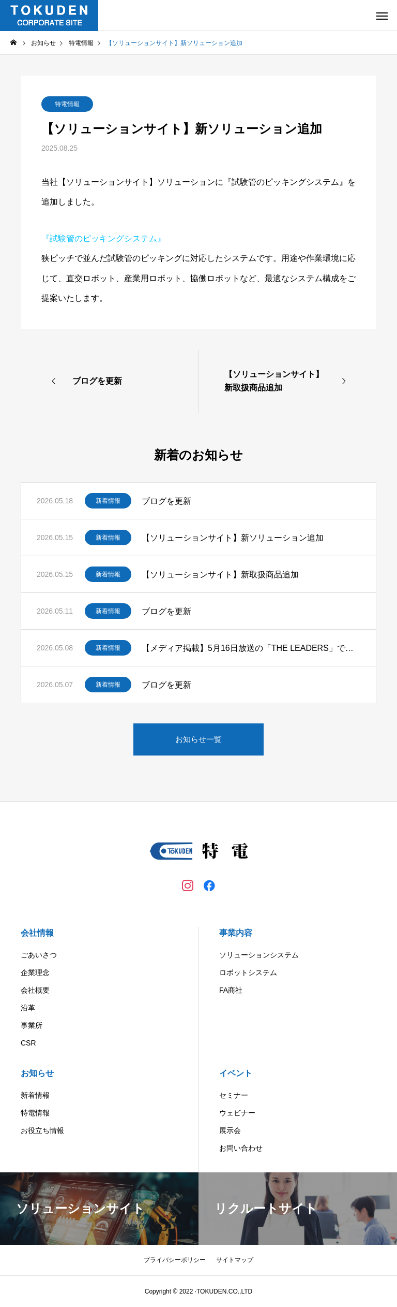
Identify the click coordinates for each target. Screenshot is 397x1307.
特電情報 (67, 104)
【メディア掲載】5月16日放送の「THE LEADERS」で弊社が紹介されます (251, 648)
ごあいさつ (39, 955)
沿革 (28, 1008)
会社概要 (35, 990)
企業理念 (35, 972)
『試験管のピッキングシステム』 (103, 238)
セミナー (233, 1095)
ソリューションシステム (259, 955)
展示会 (230, 1130)
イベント (235, 1073)
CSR (28, 1043)
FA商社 (230, 990)
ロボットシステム (248, 972)
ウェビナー (237, 1113)
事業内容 (235, 932)
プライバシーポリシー (175, 1260)
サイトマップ (234, 1260)
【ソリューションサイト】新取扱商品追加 (220, 574)
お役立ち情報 (42, 1130)
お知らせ (37, 1073)
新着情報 (108, 500)
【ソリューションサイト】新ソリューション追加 (233, 537)
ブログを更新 (166, 501)
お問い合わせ (241, 1148)
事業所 (31, 1025)
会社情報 (37, 932)
